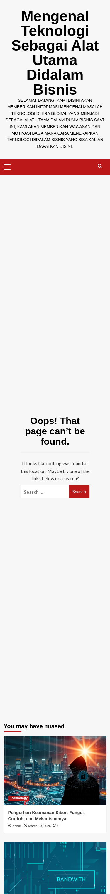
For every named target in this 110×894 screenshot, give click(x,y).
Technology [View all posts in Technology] (19, 798)
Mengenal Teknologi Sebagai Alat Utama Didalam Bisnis (55, 53)
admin (17, 826)
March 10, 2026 (39, 826)
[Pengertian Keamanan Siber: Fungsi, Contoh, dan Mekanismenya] (55, 770)
